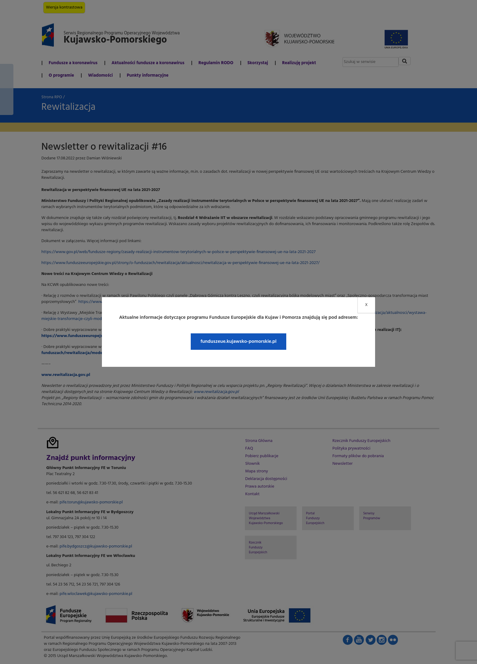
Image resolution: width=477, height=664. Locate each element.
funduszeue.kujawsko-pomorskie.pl (238, 342)
